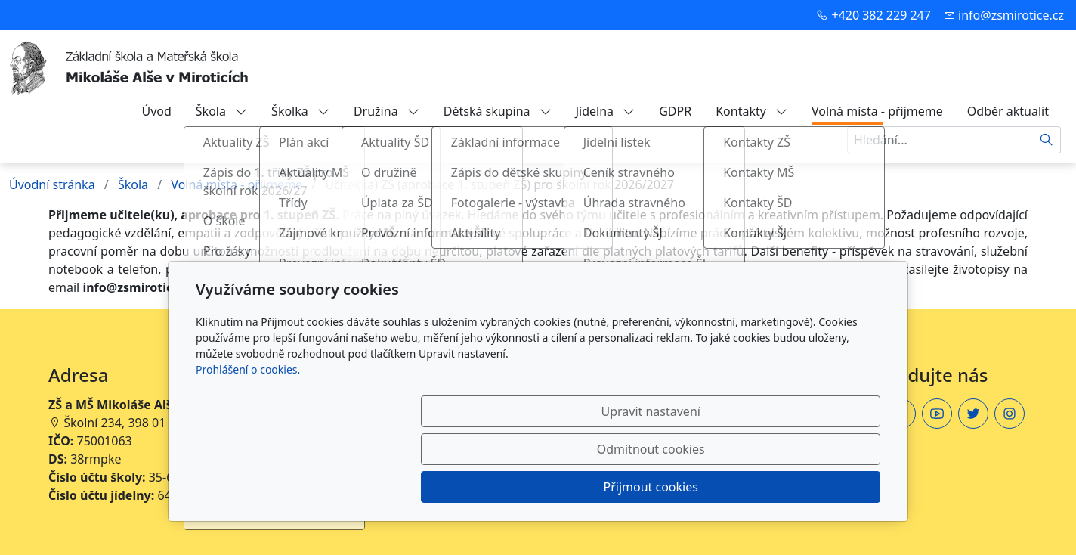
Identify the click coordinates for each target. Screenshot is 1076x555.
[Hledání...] (940, 139)
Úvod (156, 111)
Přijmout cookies (807, 487)
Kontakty (751, 111)
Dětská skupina (498, 111)
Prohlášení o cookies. (248, 445)
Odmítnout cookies (657, 487)
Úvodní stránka (52, 184)
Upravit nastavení (505, 487)
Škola (221, 111)
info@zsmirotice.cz (1011, 15)
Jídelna (605, 111)
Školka (300, 111)
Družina (386, 111)
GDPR (675, 111)
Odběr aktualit (1008, 111)
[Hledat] (1047, 139)
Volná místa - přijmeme (877, 111)
